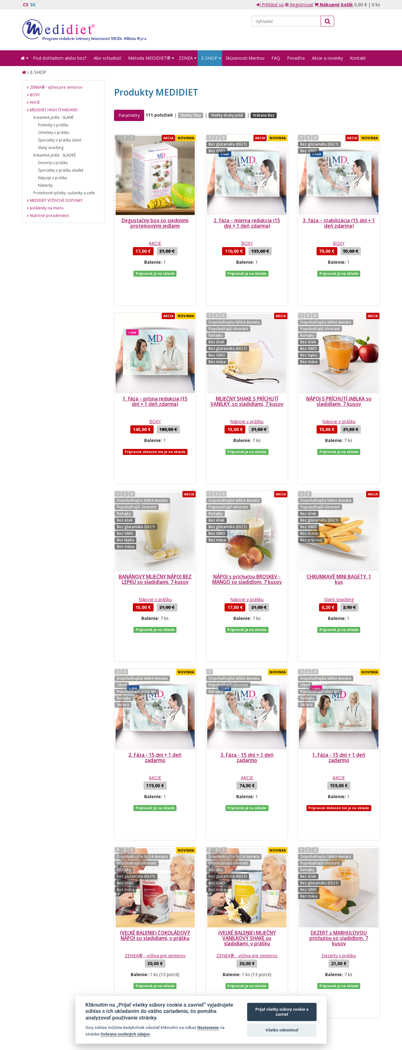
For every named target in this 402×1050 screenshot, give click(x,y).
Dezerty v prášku (339, 855)
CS (25, 5)
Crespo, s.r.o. (367, 1016)
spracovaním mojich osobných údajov (309, 966)
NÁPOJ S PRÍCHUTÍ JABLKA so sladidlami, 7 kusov (339, 376)
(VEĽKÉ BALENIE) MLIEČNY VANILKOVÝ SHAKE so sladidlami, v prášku (247, 837)
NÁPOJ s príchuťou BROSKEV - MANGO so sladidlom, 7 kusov (247, 529)
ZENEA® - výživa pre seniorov (155, 855)
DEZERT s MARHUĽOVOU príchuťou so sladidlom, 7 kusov (338, 837)
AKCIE (155, 243)
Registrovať (299, 5)
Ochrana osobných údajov (125, 1033)
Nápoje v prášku (246, 396)
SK (32, 5)
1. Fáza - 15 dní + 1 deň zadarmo (338, 682)
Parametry (129, 115)
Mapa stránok (35, 1016)
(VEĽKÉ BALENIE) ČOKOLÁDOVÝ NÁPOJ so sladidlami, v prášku (155, 835)
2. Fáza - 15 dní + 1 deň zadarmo (155, 682)
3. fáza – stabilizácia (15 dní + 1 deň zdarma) (339, 223)
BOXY (247, 243)
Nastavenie (208, 1027)
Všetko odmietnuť (281, 1030)
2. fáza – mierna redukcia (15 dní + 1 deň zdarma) (247, 223)
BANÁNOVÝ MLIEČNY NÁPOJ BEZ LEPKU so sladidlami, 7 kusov (155, 529)
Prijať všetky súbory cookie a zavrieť (281, 1012)
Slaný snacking (339, 549)
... (170, 910)
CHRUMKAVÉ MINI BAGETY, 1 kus (339, 529)
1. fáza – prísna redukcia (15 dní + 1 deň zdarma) (154, 376)
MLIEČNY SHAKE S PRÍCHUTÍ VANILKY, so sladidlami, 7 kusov (246, 376)
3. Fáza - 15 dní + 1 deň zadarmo (247, 682)
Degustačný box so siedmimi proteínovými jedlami (155, 223)
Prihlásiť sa (270, 5)
